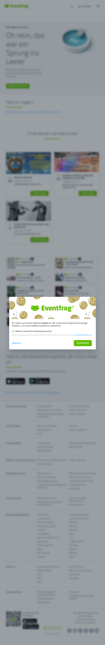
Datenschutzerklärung (83, 335)
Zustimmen (83, 343)
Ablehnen (16, 343)
